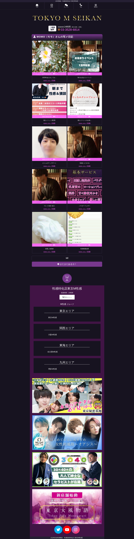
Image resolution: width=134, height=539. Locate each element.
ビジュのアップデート (49, 163)
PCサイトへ (67, 297)
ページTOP (67, 278)
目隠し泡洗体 (49, 249)
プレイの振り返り (49, 206)
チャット (66, 6)
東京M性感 (52, 317)
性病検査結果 (84, 249)
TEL (81, 6)
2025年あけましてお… (49, 77)
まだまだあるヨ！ (67, 264)
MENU (95, 6)
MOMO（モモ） (49, 80)
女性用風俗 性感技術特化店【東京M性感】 (66, 1)
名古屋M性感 (52, 352)
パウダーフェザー (84, 206)
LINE (51, 6)
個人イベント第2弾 (49, 120)
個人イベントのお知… (85, 120)
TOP (37, 6)
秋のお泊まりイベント (85, 77)
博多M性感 (52, 369)
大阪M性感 (52, 335)
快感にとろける (84, 163)
